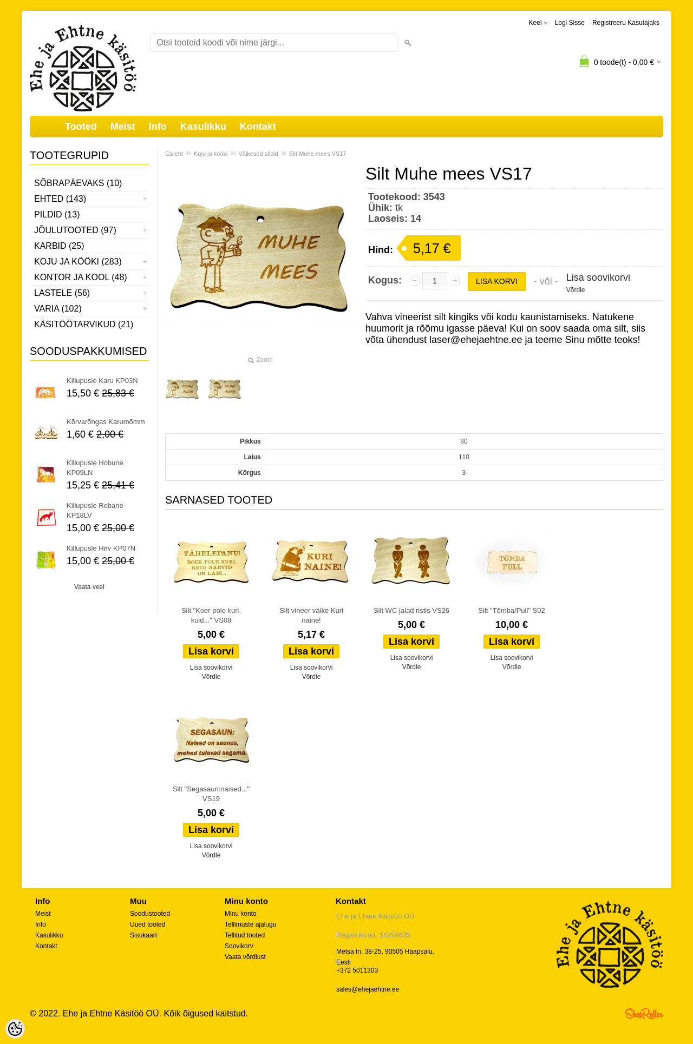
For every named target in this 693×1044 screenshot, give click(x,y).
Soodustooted (150, 913)
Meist (122, 126)
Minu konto (241, 913)
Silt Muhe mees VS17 (317, 153)
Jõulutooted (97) (75, 230)
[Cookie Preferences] (15, 1029)
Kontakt (258, 126)
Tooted (81, 126)
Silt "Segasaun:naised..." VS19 (211, 794)
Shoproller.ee (644, 1013)
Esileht (174, 153)
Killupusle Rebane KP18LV (95, 510)
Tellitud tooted (245, 935)
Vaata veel (89, 587)
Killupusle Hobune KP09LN (95, 468)
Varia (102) (58, 308)
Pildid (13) (57, 214)
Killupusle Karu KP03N (102, 380)
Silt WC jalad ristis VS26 (411, 610)
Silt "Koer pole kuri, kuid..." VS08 (211, 615)
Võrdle (575, 290)
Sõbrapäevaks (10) (78, 183)
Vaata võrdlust (245, 957)
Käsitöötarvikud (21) (83, 324)
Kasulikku (203, 126)
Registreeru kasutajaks (625, 23)
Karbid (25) (59, 245)
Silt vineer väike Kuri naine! (311, 615)
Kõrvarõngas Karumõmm (106, 422)
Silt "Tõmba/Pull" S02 (511, 610)
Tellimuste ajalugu (250, 924)
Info (158, 126)
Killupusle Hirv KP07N (101, 548)
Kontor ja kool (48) (80, 277)
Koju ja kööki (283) (78, 261)
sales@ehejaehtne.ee (367, 989)
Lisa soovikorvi (598, 277)
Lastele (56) (62, 293)
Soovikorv (239, 946)
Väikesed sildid (258, 153)
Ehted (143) (60, 198)
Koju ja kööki (210, 153)
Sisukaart (143, 935)
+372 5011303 (357, 970)
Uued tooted (147, 924)
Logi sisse (570, 23)
